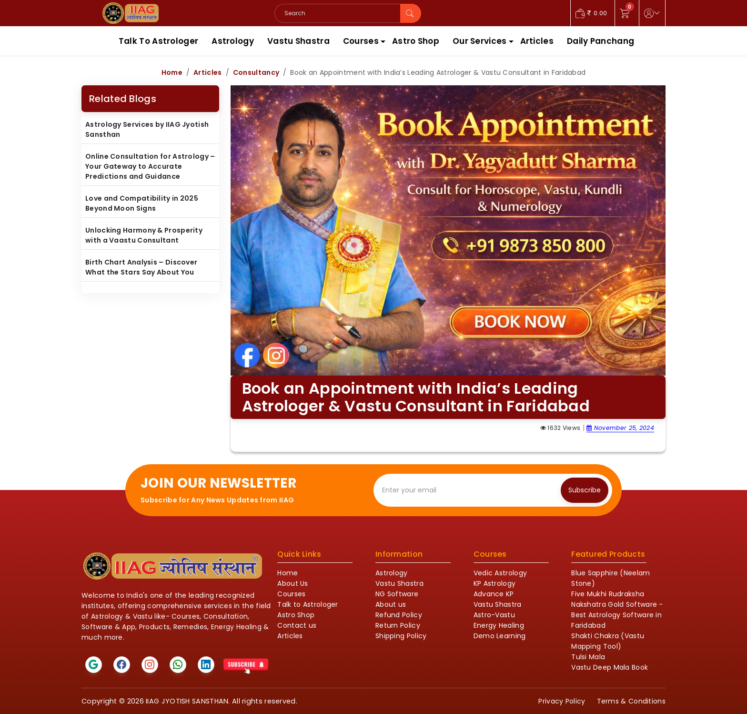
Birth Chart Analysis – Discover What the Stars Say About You (141, 267)
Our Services (480, 41)
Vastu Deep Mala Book (609, 667)
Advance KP (494, 594)
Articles (537, 41)
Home (172, 72)
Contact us (296, 625)
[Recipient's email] (469, 490)
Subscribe (584, 490)
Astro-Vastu (494, 615)
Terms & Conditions (631, 701)
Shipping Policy (401, 636)
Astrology (233, 41)
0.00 (591, 13)
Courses (361, 41)
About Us (292, 583)
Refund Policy (398, 615)
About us (390, 604)
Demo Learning (500, 636)
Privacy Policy (561, 701)
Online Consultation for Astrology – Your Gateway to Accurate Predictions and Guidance (150, 166)
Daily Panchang (600, 41)
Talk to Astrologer (307, 604)
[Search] (337, 13)
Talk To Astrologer (158, 41)
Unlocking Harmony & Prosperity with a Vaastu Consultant (143, 235)
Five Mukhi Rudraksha (607, 594)
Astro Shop (415, 41)
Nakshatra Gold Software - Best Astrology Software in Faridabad (617, 615)
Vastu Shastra (298, 41)
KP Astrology (495, 583)
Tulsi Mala (588, 657)
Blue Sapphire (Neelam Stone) (610, 578)
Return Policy (397, 625)
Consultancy (256, 72)
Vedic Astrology (500, 573)
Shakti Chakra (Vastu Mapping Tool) (607, 641)
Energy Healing (499, 625)
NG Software (396, 594)
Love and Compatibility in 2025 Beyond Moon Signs (141, 203)
